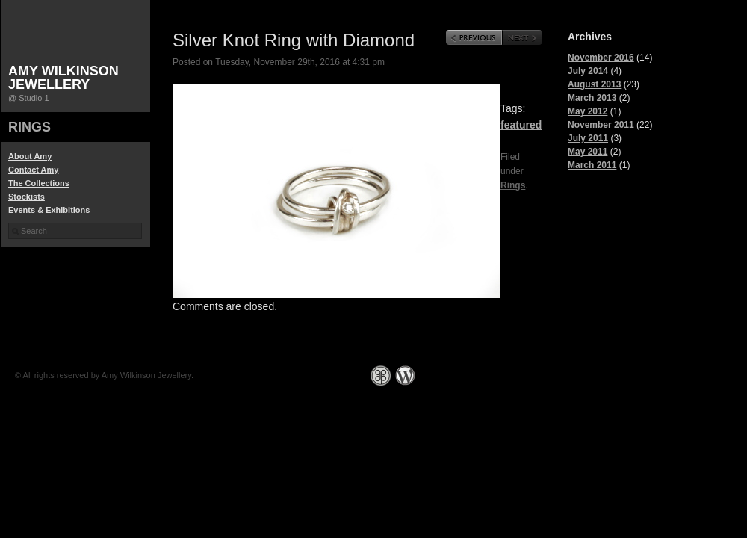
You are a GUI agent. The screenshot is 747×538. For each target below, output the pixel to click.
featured (521, 125)
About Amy (30, 156)
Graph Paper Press (381, 375)
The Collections (38, 183)
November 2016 (601, 57)
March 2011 (592, 165)
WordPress (405, 375)
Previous (474, 37)
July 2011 (588, 138)
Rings (29, 127)
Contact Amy (33, 169)
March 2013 (592, 98)
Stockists (26, 196)
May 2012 (587, 111)
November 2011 (601, 125)
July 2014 (588, 71)
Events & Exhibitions (49, 209)
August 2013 (594, 84)
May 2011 (587, 151)
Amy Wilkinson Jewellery (63, 77)
